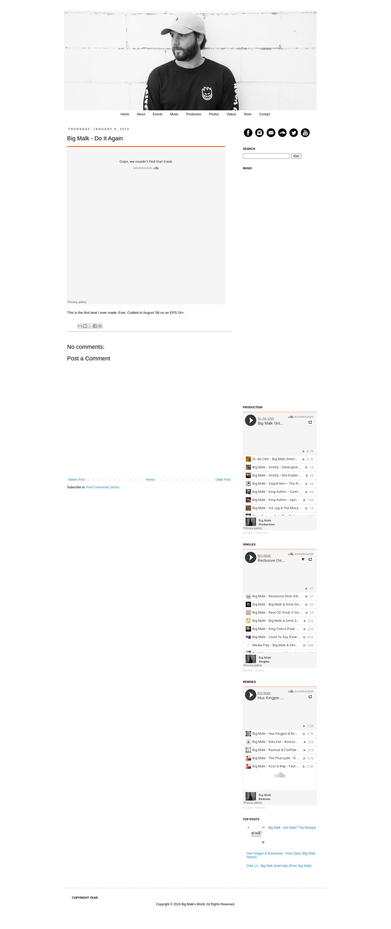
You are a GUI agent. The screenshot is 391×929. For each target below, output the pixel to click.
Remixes (260, 807)
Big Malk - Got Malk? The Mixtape (292, 827)
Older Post (222, 479)
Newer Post (76, 479)
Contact (264, 114)
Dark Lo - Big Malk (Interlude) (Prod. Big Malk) (279, 866)
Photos (214, 114)
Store (248, 114)
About (141, 114)
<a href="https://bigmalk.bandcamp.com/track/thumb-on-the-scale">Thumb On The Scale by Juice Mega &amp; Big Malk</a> (280, 284)
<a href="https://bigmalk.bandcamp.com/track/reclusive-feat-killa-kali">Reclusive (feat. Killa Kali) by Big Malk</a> (280, 209)
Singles (259, 670)
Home (125, 114)
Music (174, 114)
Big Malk (248, 532)
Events (158, 114)
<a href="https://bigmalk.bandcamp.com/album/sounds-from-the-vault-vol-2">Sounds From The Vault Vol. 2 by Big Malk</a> (280, 359)
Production (193, 114)
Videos (231, 114)
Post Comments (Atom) (102, 487)
